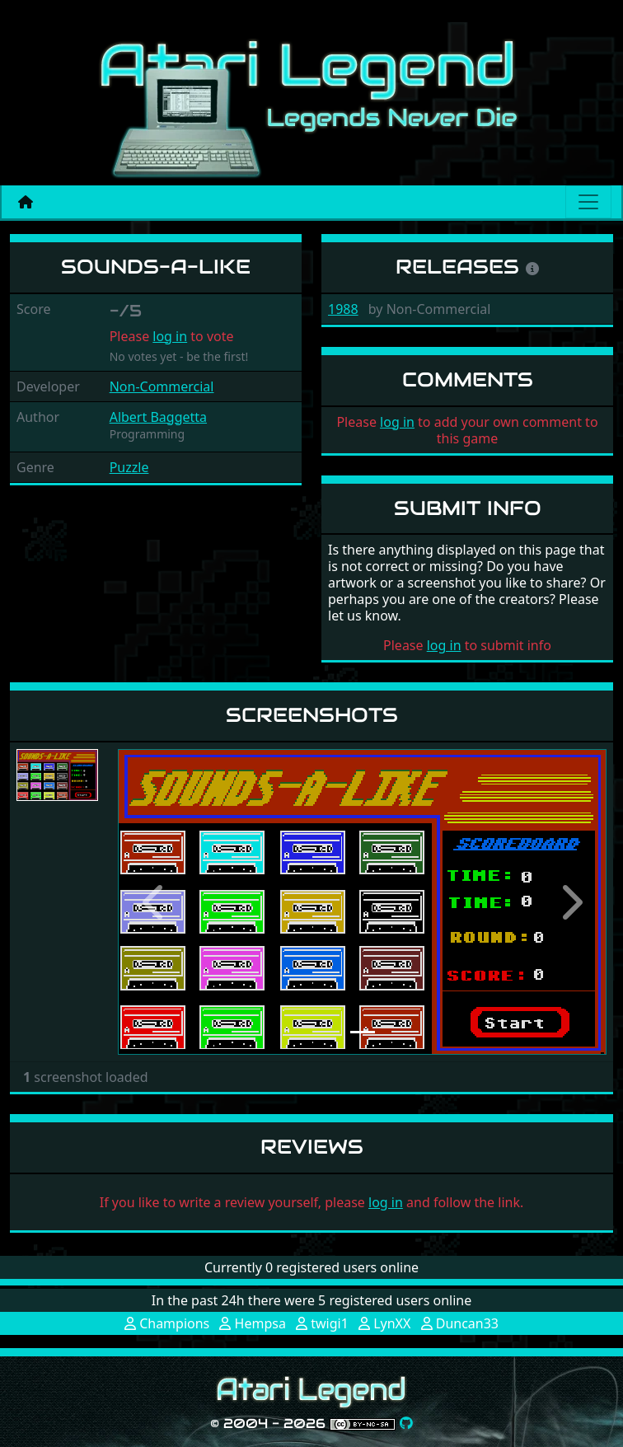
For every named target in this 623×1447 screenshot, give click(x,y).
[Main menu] (588, 201)
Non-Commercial (162, 386)
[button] (154, 902)
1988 (343, 309)
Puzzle (129, 467)
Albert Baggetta (158, 417)
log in (169, 336)
